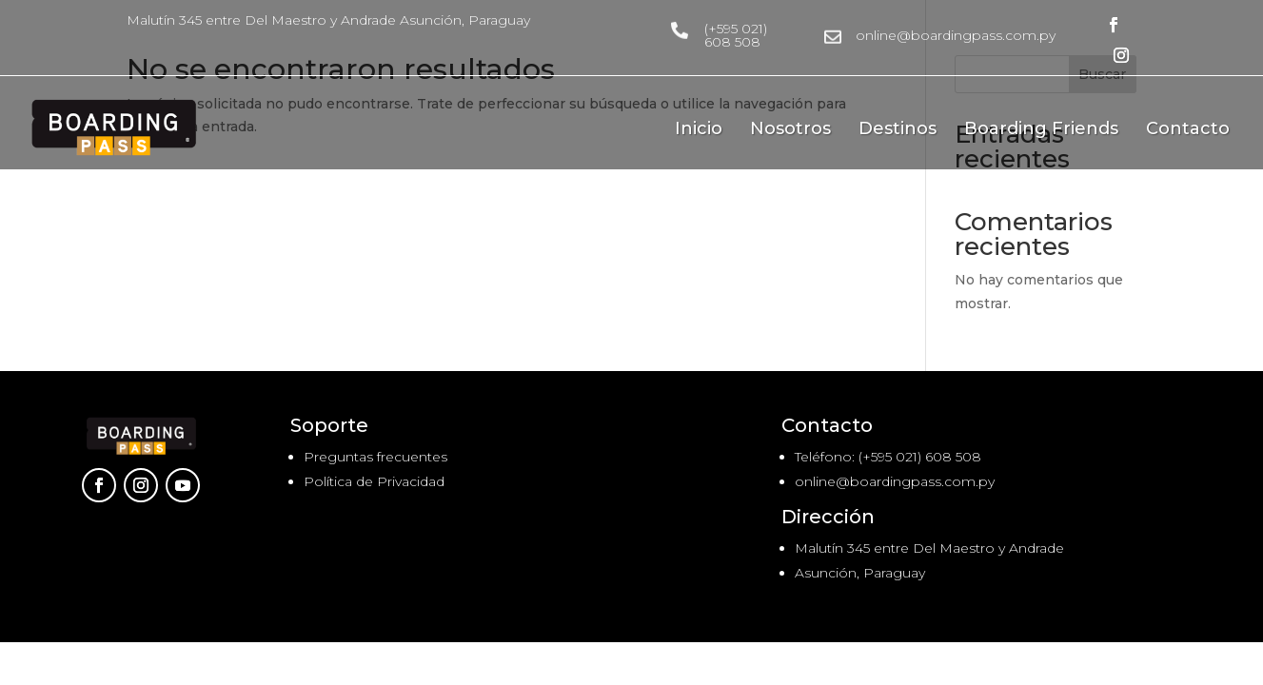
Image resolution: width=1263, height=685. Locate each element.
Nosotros (790, 130)
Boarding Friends (1041, 130)
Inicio (698, 130)
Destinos (897, 130)
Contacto (1188, 130)
